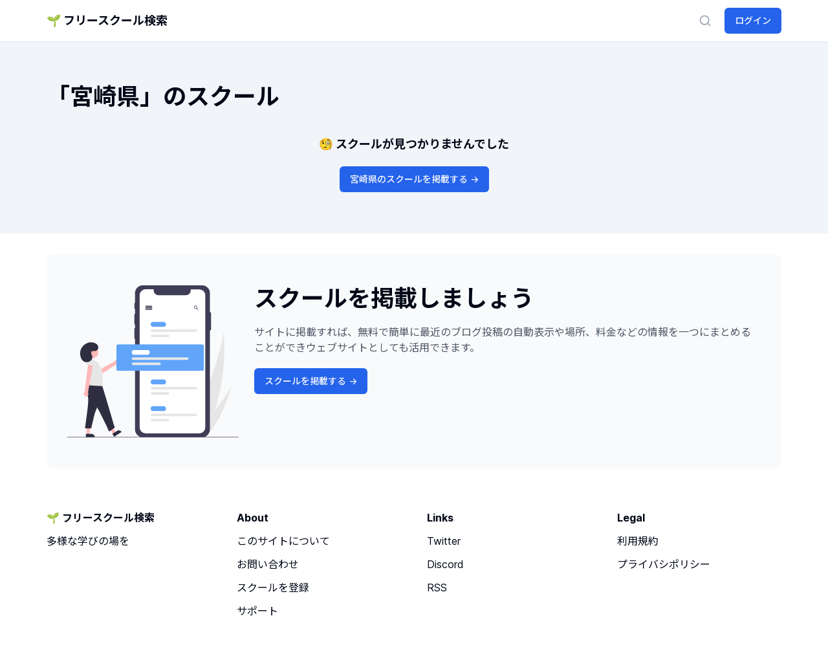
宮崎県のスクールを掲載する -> (414, 178)
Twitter (444, 540)
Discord (445, 564)
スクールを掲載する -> (311, 380)
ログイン (753, 20)
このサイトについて (283, 540)
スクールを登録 (273, 587)
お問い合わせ (268, 564)
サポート (257, 610)
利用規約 (638, 540)
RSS (437, 587)
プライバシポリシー (663, 564)
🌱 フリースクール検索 (107, 20)
